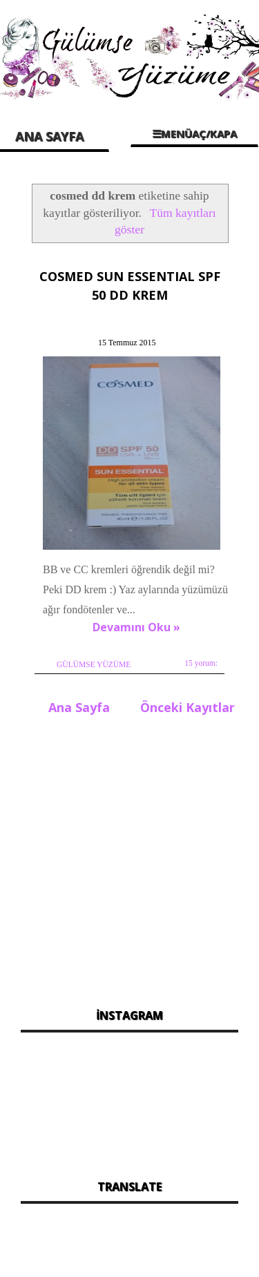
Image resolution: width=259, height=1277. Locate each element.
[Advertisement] (129, 857)
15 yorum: (201, 663)
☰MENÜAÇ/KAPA (194, 133)
